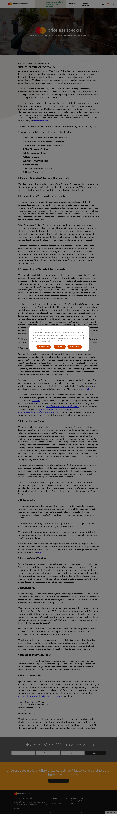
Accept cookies (74, 346)
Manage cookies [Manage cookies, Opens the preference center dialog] (44, 346)
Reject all (60, 346)
